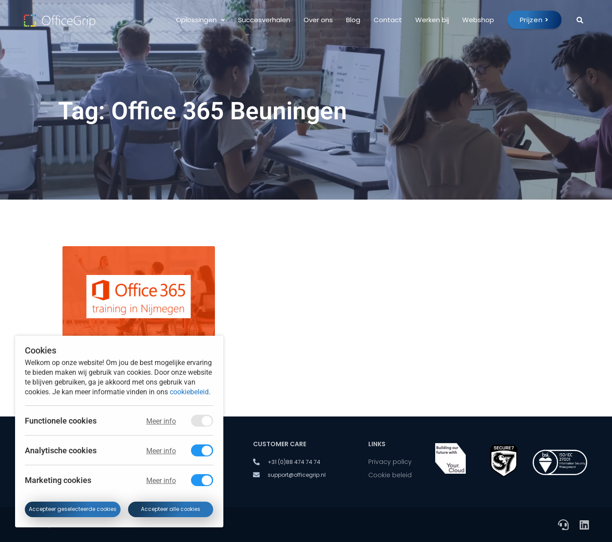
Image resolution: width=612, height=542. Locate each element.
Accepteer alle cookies (170, 509)
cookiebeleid (189, 391)
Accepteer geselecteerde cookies (73, 509)
